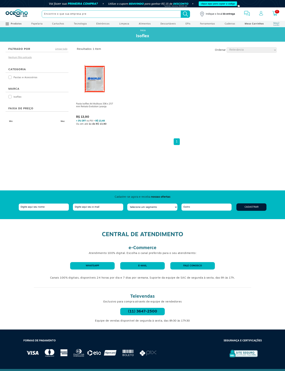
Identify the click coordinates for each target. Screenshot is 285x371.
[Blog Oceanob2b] (276, 24)
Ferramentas (207, 24)
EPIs (188, 24)
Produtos (14, 24)
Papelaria (37, 24)
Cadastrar (251, 207)
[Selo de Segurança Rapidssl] (241, 357)
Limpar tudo (61, 49)
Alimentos (145, 24)
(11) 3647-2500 (142, 311)
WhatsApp (92, 265)
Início (143, 30)
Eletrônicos (103, 24)
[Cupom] (142, 3)
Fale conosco (192, 265)
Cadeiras (230, 24)
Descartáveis (168, 24)
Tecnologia (80, 24)
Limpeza (124, 24)
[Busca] (185, 14)
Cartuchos (58, 24)
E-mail (142, 265)
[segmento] (152, 207)
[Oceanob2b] (17, 14)
